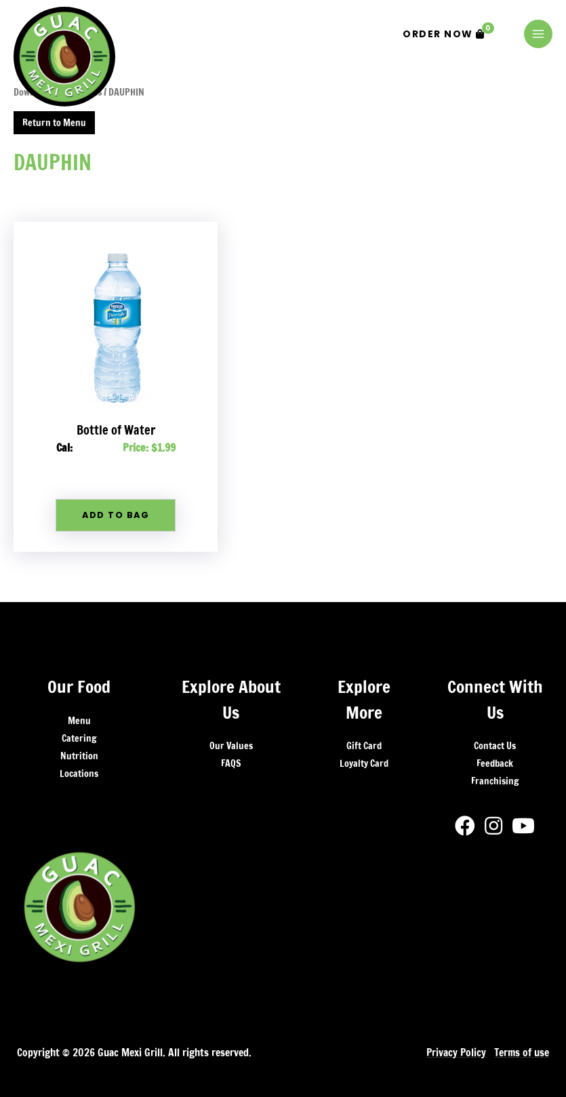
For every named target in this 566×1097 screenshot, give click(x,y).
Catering (79, 738)
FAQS (231, 763)
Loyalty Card (364, 763)
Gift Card (364, 746)
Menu (79, 720)
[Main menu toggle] (538, 34)
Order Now (448, 31)
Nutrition (79, 756)
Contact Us (495, 746)
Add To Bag (115, 515)
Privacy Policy (456, 1052)
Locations (79, 773)
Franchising (495, 781)
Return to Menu (54, 122)
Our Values (231, 746)
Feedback (495, 763)
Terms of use (521, 1052)
